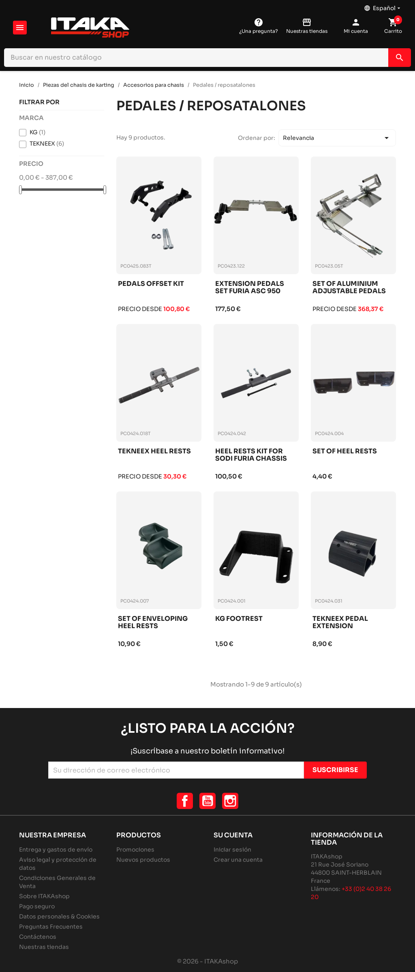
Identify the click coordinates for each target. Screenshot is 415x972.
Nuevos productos (143, 859)
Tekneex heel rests (154, 451)
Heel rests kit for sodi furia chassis (251, 455)
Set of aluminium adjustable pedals (349, 287)
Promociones (135, 849)
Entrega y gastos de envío (55, 849)
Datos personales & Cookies (59, 916)
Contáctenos (37, 936)
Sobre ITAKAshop (44, 896)
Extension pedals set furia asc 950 (249, 287)
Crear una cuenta (238, 859)
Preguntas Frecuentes (51, 926)
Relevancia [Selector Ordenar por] (337, 138)
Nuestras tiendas (44, 947)
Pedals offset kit (151, 284)
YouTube (207, 801)
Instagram (230, 801)
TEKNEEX (47, 143)
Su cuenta (233, 835)
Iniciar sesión (232, 849)
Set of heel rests (344, 451)
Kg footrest (239, 619)
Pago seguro (37, 906)
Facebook (185, 801)
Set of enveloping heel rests (153, 622)
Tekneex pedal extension (340, 622)
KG (37, 132)
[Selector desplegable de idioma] (383, 6)
